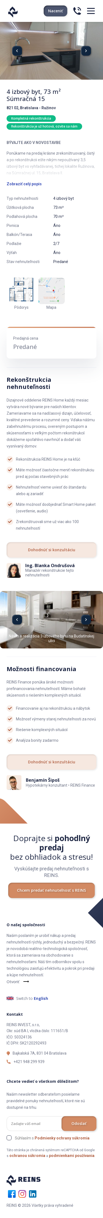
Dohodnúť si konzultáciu (51, 549)
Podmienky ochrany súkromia (62, 1138)
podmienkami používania (71, 1155)
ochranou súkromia (27, 1155)
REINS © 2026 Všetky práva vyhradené (40, 1205)
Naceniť (55, 10)
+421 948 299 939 (28, 1062)
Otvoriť (13, 981)
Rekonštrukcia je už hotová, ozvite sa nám (44, 126)
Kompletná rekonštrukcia (31, 118)
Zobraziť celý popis (24, 184)
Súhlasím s (52, 1138)
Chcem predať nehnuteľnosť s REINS (51, 890)
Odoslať (79, 1123)
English (41, 998)
